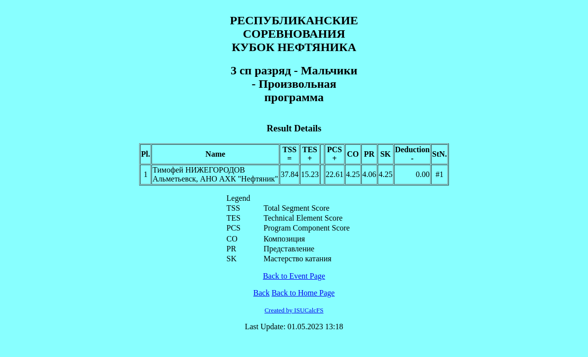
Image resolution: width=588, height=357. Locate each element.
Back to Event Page (294, 276)
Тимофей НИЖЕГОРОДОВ (198, 170)
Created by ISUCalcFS (293, 310)
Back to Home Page (303, 293)
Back (261, 293)
